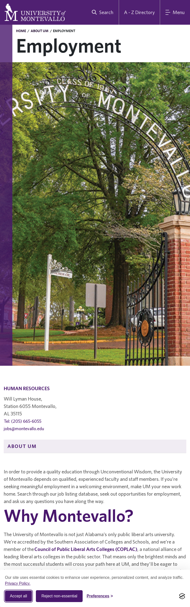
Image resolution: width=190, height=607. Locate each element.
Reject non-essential (59, 596)
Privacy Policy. (17, 583)
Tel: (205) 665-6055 (22, 421)
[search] (101, 12)
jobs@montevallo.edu (24, 428)
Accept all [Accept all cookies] (18, 596)
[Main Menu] (175, 12)
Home (21, 31)
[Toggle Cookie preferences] (100, 596)
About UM (39, 31)
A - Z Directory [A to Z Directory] (139, 12)
